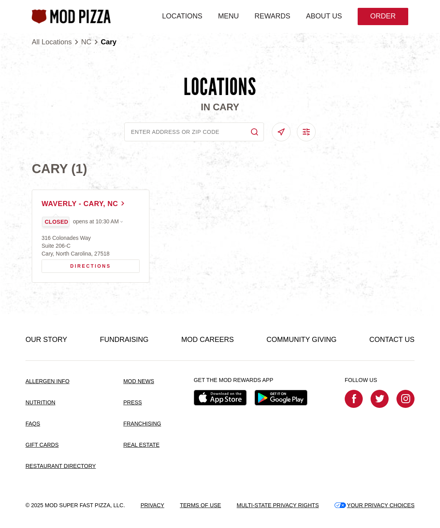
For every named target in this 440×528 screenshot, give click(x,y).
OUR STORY (46, 339)
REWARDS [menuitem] (272, 16)
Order (383, 16)
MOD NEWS (138, 381)
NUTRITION (40, 402)
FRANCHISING (142, 423)
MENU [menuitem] (228, 16)
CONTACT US (392, 339)
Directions (79, 264)
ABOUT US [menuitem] (324, 16)
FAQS (32, 423)
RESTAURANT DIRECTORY (60, 466)
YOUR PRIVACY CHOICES (375, 505)
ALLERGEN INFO (47, 381)
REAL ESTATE (141, 445)
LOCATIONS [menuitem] (182, 16)
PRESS (132, 402)
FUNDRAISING (124, 339)
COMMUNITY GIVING (302, 339)
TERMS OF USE (200, 505)
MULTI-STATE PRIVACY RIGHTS (277, 505)
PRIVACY (152, 505)
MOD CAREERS (207, 339)
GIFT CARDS (42, 445)
